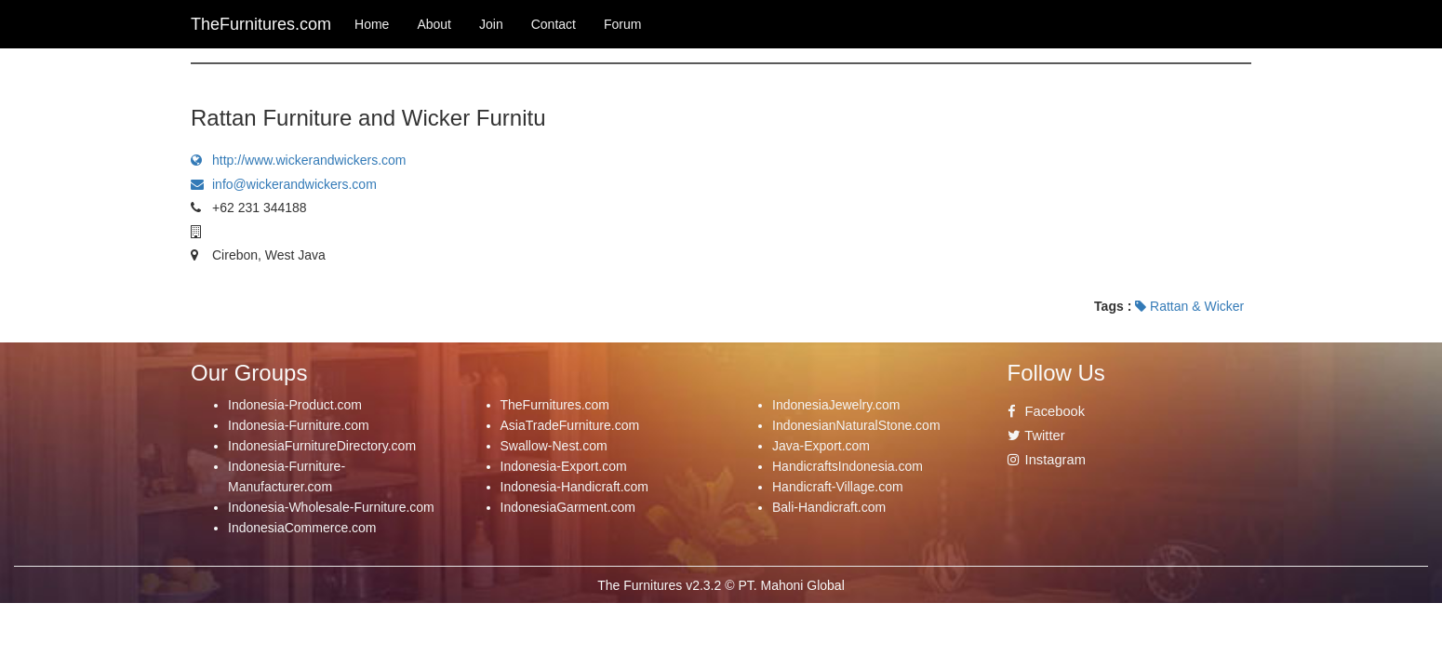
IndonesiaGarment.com (568, 507)
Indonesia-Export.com (564, 466)
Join (491, 24)
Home (371, 24)
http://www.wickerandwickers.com (299, 160)
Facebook (1047, 411)
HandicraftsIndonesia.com (847, 466)
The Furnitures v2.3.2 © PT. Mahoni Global (721, 585)
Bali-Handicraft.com (829, 507)
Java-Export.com (821, 445)
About (434, 24)
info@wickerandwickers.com (284, 184)
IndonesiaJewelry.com (836, 404)
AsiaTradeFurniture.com (570, 425)
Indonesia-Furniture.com (298, 425)
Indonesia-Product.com (295, 404)
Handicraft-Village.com (837, 486)
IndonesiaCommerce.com (302, 527)
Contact (553, 24)
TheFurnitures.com (555, 404)
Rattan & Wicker (1189, 306)
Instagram (1047, 459)
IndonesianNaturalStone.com (856, 425)
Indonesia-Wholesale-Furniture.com (331, 507)
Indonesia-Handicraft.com (575, 486)
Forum (622, 24)
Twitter (1036, 435)
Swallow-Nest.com (554, 445)
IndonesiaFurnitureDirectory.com (322, 445)
